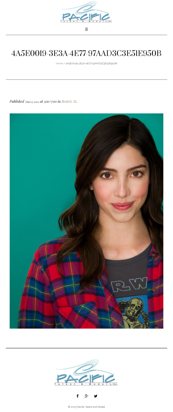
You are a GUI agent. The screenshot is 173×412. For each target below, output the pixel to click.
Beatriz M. (69, 101)
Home (59, 63)
